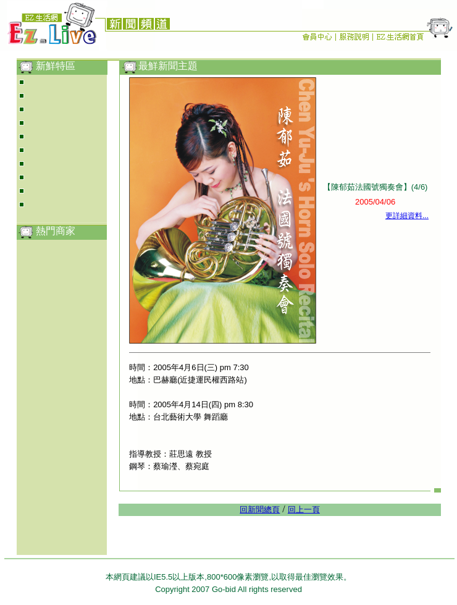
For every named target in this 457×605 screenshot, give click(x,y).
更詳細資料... (407, 215)
